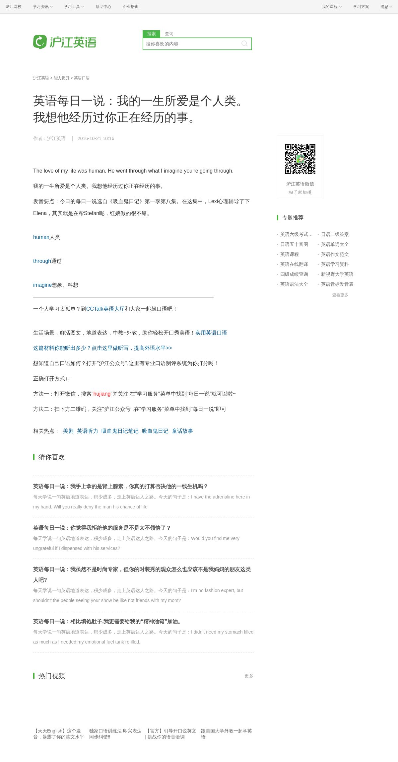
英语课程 (289, 254)
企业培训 (131, 6)
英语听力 (87, 431)
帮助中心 (103, 6)
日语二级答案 (335, 234)
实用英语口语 (211, 333)
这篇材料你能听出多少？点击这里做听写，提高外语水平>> (102, 348)
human (41, 237)
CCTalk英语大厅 (105, 309)
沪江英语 (41, 78)
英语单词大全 (335, 244)
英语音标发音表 (337, 284)
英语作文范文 (335, 254)
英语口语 (82, 78)
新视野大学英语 (337, 274)
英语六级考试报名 (297, 234)
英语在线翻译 (294, 264)
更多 (249, 675)
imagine (42, 285)
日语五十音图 (294, 244)
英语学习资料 (335, 264)
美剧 (68, 431)
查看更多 (340, 295)
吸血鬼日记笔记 (120, 431)
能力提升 (62, 78)
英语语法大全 (294, 284)
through (42, 261)
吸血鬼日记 (155, 431)
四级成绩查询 (294, 274)
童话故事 (182, 431)
